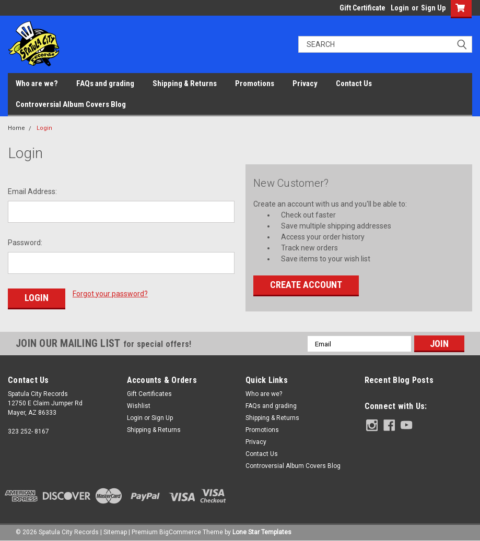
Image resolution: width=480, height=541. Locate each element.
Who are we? (37, 83)
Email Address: (32, 191)
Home (16, 128)
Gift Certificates (149, 392)
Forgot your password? (110, 294)
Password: (25, 242)
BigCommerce (180, 530)
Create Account (306, 284)
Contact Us (354, 83)
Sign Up (433, 8)
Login (400, 8)
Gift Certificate (362, 8)
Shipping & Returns (185, 83)
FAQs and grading (105, 83)
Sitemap (115, 530)
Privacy (305, 83)
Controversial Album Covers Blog (71, 104)
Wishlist (138, 404)
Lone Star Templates (261, 530)
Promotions (254, 83)
